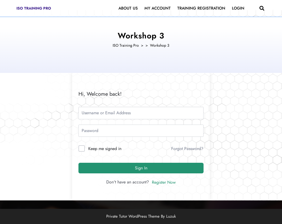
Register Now (164, 182)
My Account (157, 8)
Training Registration (201, 8)
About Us (128, 8)
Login (238, 8)
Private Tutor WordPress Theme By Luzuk (141, 216)
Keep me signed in (104, 149)
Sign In (141, 168)
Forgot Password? (187, 149)
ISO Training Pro (33, 8)
